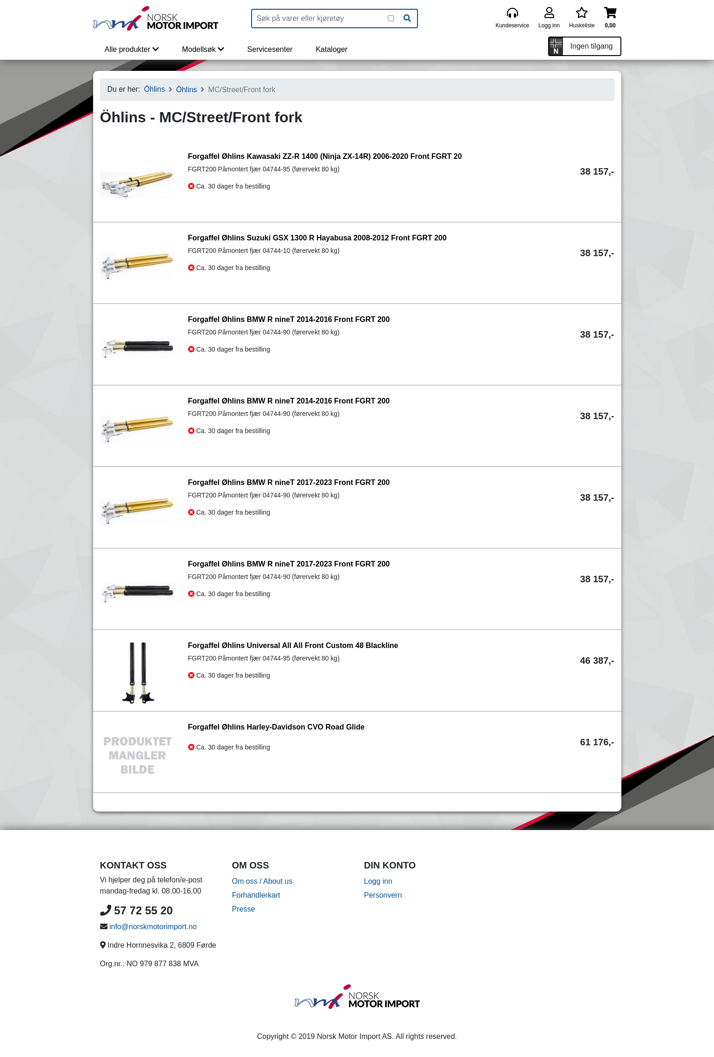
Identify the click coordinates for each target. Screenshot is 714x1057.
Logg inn (378, 881)
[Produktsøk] (320, 18)
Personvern (383, 895)
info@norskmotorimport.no (153, 927)
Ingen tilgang (591, 46)
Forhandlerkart (256, 895)
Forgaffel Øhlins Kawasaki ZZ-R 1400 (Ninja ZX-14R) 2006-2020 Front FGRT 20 (325, 156)
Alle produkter (132, 49)
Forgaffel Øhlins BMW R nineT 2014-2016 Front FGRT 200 (289, 319)
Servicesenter (270, 49)
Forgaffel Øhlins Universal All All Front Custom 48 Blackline (293, 645)
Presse (243, 909)
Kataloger (332, 49)
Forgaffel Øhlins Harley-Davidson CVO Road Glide (276, 727)
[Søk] (407, 18)
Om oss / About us (262, 881)
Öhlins (154, 89)
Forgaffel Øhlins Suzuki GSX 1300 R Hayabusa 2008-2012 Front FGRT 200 (317, 238)
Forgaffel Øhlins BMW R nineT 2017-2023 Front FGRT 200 (289, 482)
